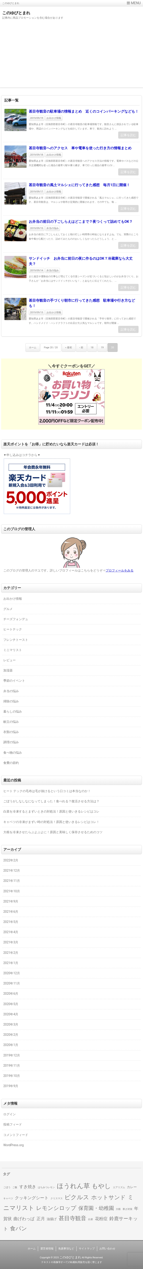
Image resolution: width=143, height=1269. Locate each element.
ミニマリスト (12, 650)
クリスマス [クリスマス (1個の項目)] (56, 1198)
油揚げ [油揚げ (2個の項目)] (52, 1219)
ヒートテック (12, 629)
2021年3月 (10, 942)
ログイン (9, 1114)
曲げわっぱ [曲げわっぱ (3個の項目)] (24, 1218)
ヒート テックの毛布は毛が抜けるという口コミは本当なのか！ (47, 791)
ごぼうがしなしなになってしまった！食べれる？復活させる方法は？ (51, 801)
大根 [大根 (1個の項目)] (118, 1209)
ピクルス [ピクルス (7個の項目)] (76, 1197)
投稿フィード (12, 1124)
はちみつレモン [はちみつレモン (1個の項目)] (46, 1187)
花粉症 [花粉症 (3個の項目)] (101, 1218)
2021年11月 (11, 881)
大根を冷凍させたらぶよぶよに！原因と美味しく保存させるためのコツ (52, 832)
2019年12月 (11, 1055)
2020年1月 (10, 1045)
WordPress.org (13, 1145)
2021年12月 (11, 870)
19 (102, 347)
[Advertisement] (71, 56)
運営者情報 (47, 1248)
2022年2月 (10, 860)
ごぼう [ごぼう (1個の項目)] (7, 1187)
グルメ (8, 609)
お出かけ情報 (53, 118)
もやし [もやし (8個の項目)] (101, 1186)
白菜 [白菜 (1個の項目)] (90, 1219)
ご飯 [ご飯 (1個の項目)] (14, 1187)
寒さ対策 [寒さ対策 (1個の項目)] (127, 1209)
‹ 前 (81, 347)
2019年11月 (11, 1065)
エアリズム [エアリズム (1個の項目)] (119, 1187)
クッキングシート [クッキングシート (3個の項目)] (31, 1197)
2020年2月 (10, 1034)
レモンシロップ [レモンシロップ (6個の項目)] (56, 1208)
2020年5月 (10, 1004)
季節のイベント (14, 680)
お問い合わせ (107, 1248)
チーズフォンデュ (15, 619)
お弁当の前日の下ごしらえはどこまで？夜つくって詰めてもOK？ (81, 221)
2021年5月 (10, 922)
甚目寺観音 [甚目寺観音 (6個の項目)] (72, 1218)
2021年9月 (10, 901)
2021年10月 (11, 891)
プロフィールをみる (119, 570)
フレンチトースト (15, 639)
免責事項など (66, 1248)
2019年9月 (10, 1086)
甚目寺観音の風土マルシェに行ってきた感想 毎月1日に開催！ (79, 185)
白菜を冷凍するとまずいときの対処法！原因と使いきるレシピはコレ (51, 811)
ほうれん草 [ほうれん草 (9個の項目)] (73, 1186)
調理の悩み (11, 742)
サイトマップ (87, 1248)
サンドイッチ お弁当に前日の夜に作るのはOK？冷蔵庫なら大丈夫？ (81, 261)
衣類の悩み (11, 732)
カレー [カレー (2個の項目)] (132, 1187)
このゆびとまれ (16, 12)
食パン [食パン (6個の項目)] (18, 1228)
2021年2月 (10, 952)
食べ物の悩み (12, 752)
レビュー (9, 660)
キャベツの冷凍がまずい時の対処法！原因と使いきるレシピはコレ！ (51, 822)
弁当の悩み (52, 228)
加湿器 (8, 670)
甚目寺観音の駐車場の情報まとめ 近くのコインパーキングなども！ (84, 111)
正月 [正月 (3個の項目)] (41, 1218)
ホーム (32, 347)
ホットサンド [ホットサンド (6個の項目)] (108, 1197)
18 (92, 347)
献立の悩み (11, 721)
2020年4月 (10, 1014)
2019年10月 (11, 1076)
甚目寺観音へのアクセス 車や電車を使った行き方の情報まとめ (80, 148)
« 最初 (68, 347)
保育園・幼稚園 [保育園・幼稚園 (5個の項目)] (96, 1208)
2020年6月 (10, 993)
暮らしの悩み (12, 711)
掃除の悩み (11, 701)
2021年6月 (10, 911)
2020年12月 (11, 973)
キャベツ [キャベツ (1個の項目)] (8, 1198)
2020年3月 (10, 1024)
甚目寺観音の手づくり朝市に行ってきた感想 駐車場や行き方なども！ (82, 303)
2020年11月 (11, 983)
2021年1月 (10, 963)
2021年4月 (10, 932)
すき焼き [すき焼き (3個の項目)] (27, 1186)
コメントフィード (15, 1135)
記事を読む (128, 135)
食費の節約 (11, 763)
